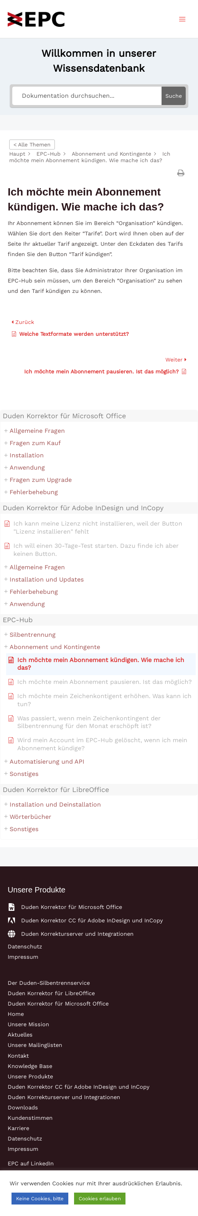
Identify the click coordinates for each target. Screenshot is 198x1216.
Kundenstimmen (30, 1117)
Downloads (23, 1107)
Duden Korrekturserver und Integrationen (64, 1097)
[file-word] (65, 907)
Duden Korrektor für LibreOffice (51, 993)
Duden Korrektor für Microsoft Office (58, 1003)
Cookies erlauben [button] (100, 1198)
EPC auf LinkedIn (31, 1163)
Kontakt (18, 1055)
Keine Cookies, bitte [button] (40, 1198)
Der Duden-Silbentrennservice (49, 982)
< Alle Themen (32, 144)
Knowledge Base (30, 1066)
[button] (181, 173)
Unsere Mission (28, 1024)
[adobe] (85, 920)
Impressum (23, 956)
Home (16, 1014)
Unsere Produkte (30, 1076)
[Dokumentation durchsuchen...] (87, 96)
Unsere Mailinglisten (35, 1045)
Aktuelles (20, 1034)
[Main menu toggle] (182, 19)
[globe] (71, 934)
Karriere (18, 1128)
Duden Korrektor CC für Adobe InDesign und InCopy (79, 1086)
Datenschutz (25, 946)
